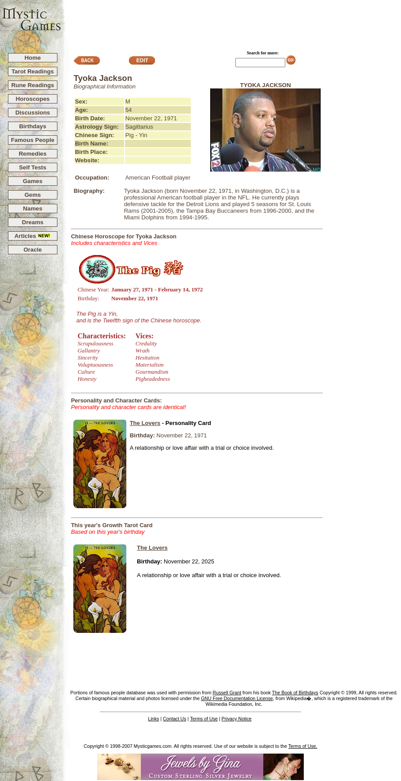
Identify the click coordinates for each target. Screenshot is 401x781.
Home (32, 57)
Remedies (32, 153)
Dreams (33, 222)
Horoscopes (32, 99)
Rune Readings (32, 85)
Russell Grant (227, 692)
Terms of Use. (303, 746)
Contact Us (174, 718)
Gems (32, 194)
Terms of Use (204, 718)
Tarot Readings (32, 71)
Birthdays (32, 126)
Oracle (32, 249)
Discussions (32, 112)
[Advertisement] (231, 22)
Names (32, 208)
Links (153, 718)
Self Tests (32, 167)
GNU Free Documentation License (237, 698)
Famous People (33, 140)
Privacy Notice (237, 718)
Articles (33, 236)
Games (32, 181)
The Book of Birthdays (295, 692)
